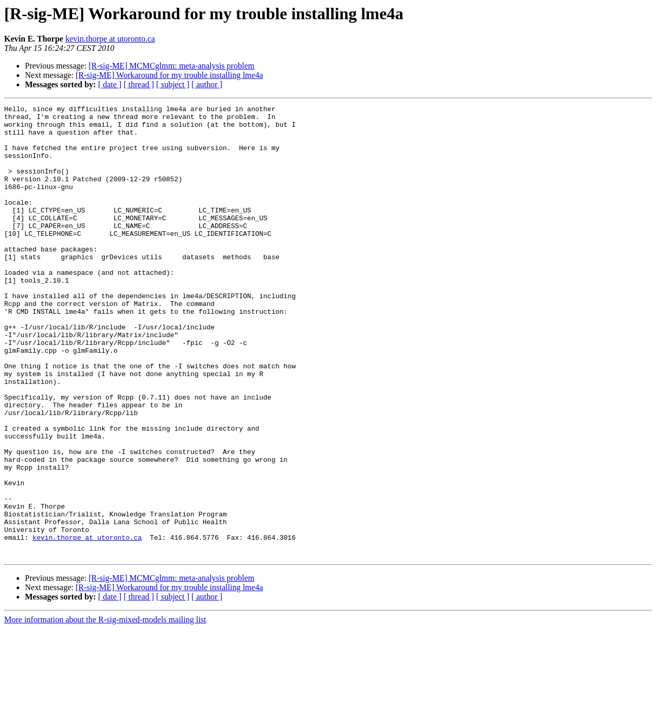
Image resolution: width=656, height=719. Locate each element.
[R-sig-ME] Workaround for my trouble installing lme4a (169, 75)
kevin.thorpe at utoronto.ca (110, 38)
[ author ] (207, 84)
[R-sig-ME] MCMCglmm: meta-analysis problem (172, 65)
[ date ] (109, 84)
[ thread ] (139, 84)
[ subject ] (172, 84)
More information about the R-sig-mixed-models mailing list (105, 709)
